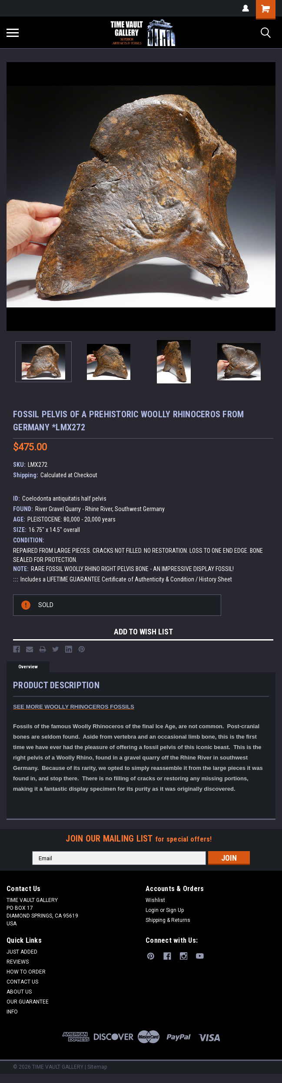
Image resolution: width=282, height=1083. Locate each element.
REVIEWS (18, 962)
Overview (28, 667)
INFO (12, 1012)
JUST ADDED (22, 952)
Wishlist (155, 900)
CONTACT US (22, 982)
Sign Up (175, 910)
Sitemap (97, 1067)
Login (152, 910)
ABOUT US (19, 992)
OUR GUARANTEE (28, 1002)
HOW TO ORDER (26, 972)
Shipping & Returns (168, 920)
